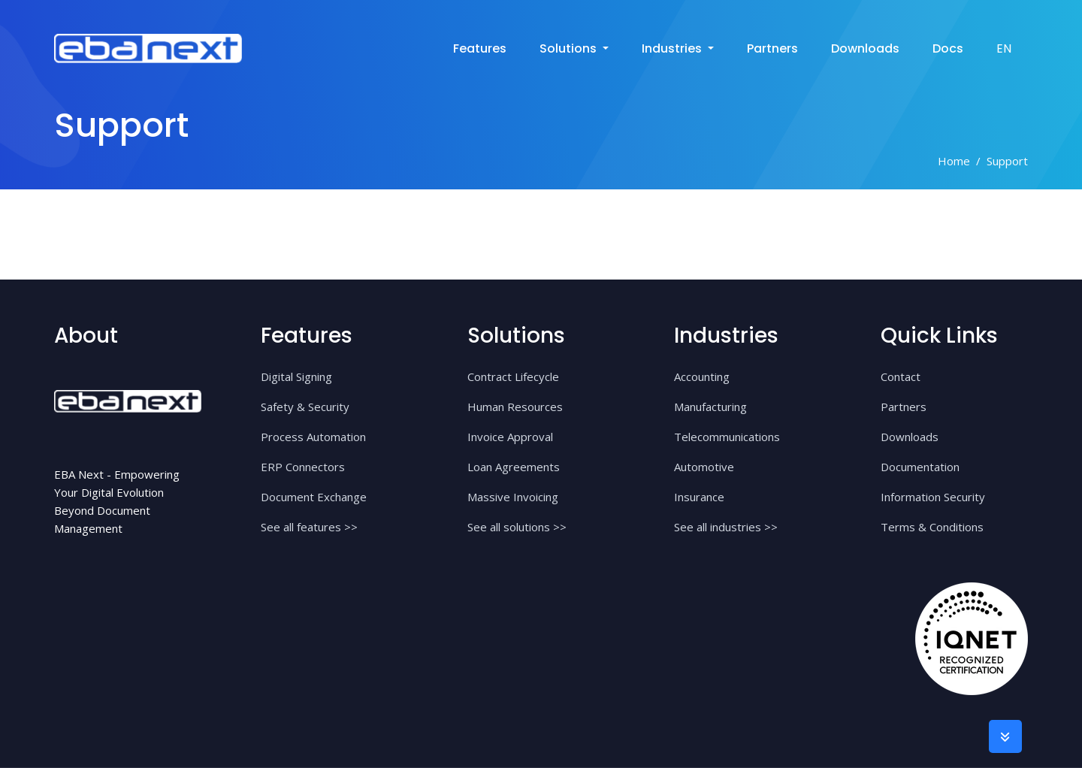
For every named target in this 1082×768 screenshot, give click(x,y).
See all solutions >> (517, 526)
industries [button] (673, 48)
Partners (772, 48)
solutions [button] (569, 48)
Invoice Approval (510, 436)
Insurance (699, 496)
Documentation (920, 466)
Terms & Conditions (932, 526)
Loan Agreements (513, 466)
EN (1003, 48)
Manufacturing (710, 406)
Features (479, 48)
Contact (900, 376)
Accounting (702, 376)
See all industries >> (726, 526)
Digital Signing (296, 376)
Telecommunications (727, 436)
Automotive (704, 466)
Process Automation (313, 436)
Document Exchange (314, 496)
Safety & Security (305, 406)
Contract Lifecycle (513, 376)
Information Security (933, 496)
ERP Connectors (303, 466)
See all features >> (309, 526)
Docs (947, 48)
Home (954, 160)
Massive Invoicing (512, 496)
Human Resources (515, 406)
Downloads (865, 48)
